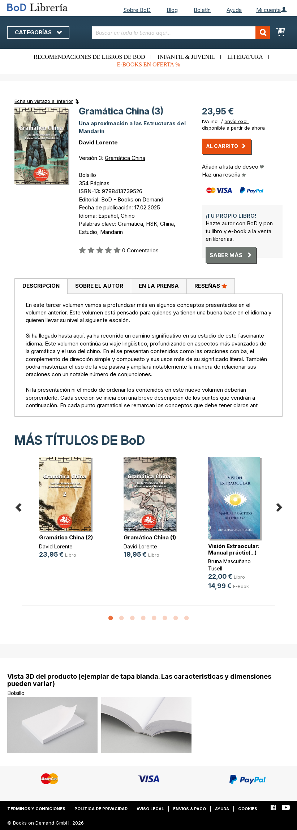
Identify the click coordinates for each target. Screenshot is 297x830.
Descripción (41, 285)
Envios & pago (189, 808)
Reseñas (210, 286)
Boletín (202, 9)
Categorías (38, 32)
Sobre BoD (137, 9)
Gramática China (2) (66, 537)
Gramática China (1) (150, 537)
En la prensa (159, 285)
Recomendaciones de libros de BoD (89, 57)
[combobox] (181, 32)
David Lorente (98, 142)
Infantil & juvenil (186, 57)
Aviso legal (150, 808)
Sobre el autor (99, 285)
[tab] (40, 286)
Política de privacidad (101, 808)
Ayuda (234, 9)
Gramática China (125, 158)
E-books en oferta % (148, 64)
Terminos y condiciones (36, 808)
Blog (172, 9)
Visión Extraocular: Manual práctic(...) (233, 549)
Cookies (247, 808)
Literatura (245, 57)
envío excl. (236, 121)
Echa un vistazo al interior (43, 101)
